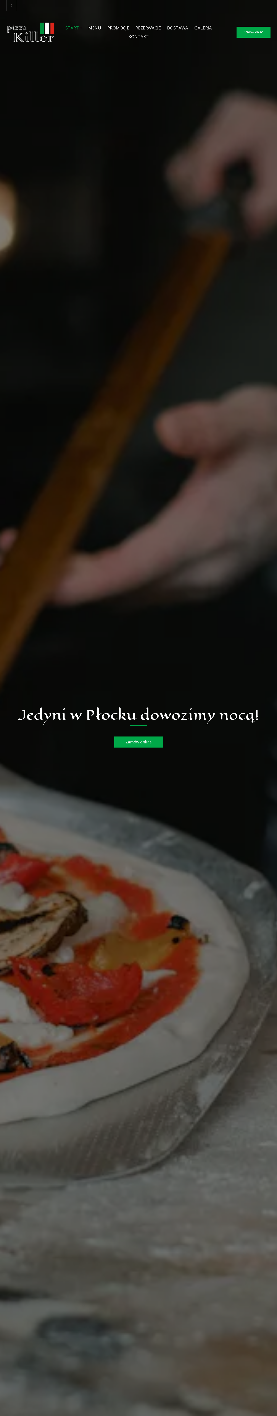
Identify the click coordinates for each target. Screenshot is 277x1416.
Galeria (203, 28)
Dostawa (177, 28)
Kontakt (139, 36)
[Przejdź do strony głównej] (30, 32)
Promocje (118, 28)
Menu (94, 28)
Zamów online (253, 32)
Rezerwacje (148, 28)
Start (73, 28)
